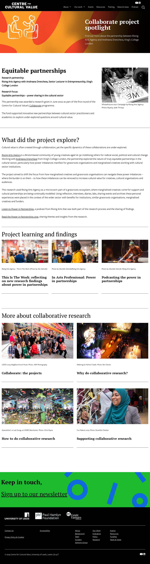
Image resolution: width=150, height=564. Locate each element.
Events (91, 6)
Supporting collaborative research (104, 438)
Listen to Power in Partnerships (18, 209)
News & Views (115, 539)
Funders (78, 539)
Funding (113, 536)
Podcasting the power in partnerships (121, 279)
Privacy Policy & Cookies (14, 537)
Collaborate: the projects (22, 373)
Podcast (135, 6)
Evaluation (97, 533)
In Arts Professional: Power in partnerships (74, 279)
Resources (100, 6)
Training (111, 6)
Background (80, 533)
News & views (123, 6)
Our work (79, 6)
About (67, 6)
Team (77, 536)
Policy (95, 536)
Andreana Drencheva (26, 158)
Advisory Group (81, 542)
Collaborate (35, 105)
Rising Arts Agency (11, 155)
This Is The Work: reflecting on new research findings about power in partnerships (25, 281)
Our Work (96, 530)
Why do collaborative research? (102, 373)
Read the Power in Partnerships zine (20, 216)
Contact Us (9, 530)
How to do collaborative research (28, 438)
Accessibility (45, 530)
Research (96, 539)
